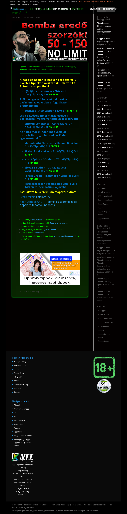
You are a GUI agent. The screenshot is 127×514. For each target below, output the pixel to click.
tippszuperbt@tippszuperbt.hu (66, 236)
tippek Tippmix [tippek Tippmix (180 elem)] (103, 204)
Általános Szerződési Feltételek (98, 505)
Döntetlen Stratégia (22, 384)
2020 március (102, 120)
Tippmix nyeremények (58, 223)
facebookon (38, 232)
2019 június (101, 155)
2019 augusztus (103, 147)
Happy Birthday (20, 361)
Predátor (60, 2)
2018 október (102, 178)
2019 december (103, 132)
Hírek (46, 9)
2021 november (103, 113)
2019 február (102, 166)
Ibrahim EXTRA (15, 2)
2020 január (102, 128)
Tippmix (17, 428)
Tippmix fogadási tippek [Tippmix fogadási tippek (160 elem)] (104, 213)
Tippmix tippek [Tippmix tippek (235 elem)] (103, 219)
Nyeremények (110, 9)
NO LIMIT (52, 2)
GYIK (76, 9)
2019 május (102, 158)
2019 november (103, 136)
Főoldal (36, 9)
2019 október (102, 139)
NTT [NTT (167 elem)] (99, 196)
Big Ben (25, 2)
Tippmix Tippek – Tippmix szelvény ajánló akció (104, 73)
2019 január (102, 170)
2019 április (101, 162)
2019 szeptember (104, 143)
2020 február (102, 124)
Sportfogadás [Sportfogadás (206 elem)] (108, 196)
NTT (84, 9)
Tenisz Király (34, 2)
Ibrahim (43, 2)
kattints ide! (43, 197)
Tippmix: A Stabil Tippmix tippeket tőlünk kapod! (104, 85)
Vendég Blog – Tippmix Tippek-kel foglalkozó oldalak (23, 442)
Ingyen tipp (94, 9)
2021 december (103, 109)
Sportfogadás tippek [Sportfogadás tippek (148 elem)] (105, 200)
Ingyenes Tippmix (50, 229)
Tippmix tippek (19, 432)
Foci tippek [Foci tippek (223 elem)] (102, 188)
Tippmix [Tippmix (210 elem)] (101, 208)
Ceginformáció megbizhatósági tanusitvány (22, 491)
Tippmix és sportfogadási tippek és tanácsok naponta (48, 203)
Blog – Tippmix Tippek (23, 435)
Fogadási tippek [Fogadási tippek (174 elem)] (104, 192)
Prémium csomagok (61, 9)
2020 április (101, 117)
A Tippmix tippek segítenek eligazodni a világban (106, 41)
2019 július (101, 151)
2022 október (102, 105)
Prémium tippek (36, 220)
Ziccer (16, 380)
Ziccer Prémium (71, 2)
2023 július (101, 101)
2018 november (103, 174)
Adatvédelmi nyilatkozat (23, 508)
